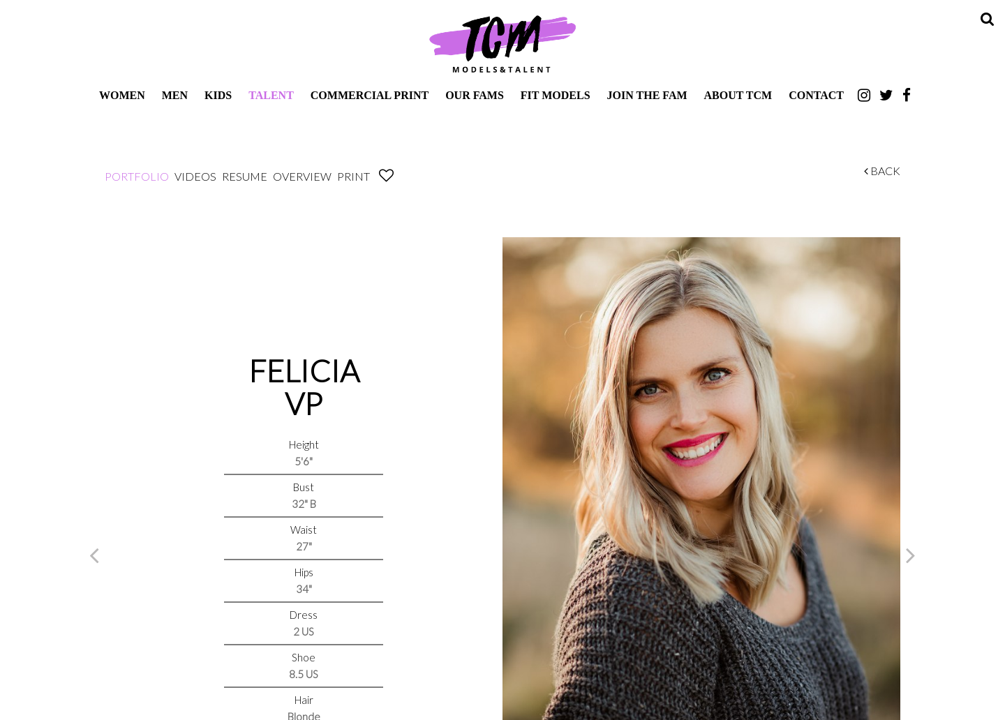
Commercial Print (370, 95)
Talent (271, 95)
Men (175, 95)
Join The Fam (647, 95)
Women (122, 95)
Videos (195, 176)
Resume (244, 176)
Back (882, 170)
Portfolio (137, 176)
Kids (218, 95)
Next (910, 555)
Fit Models (555, 95)
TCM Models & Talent (502, 43)
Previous (94, 555)
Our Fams (474, 95)
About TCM (738, 95)
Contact (816, 95)
